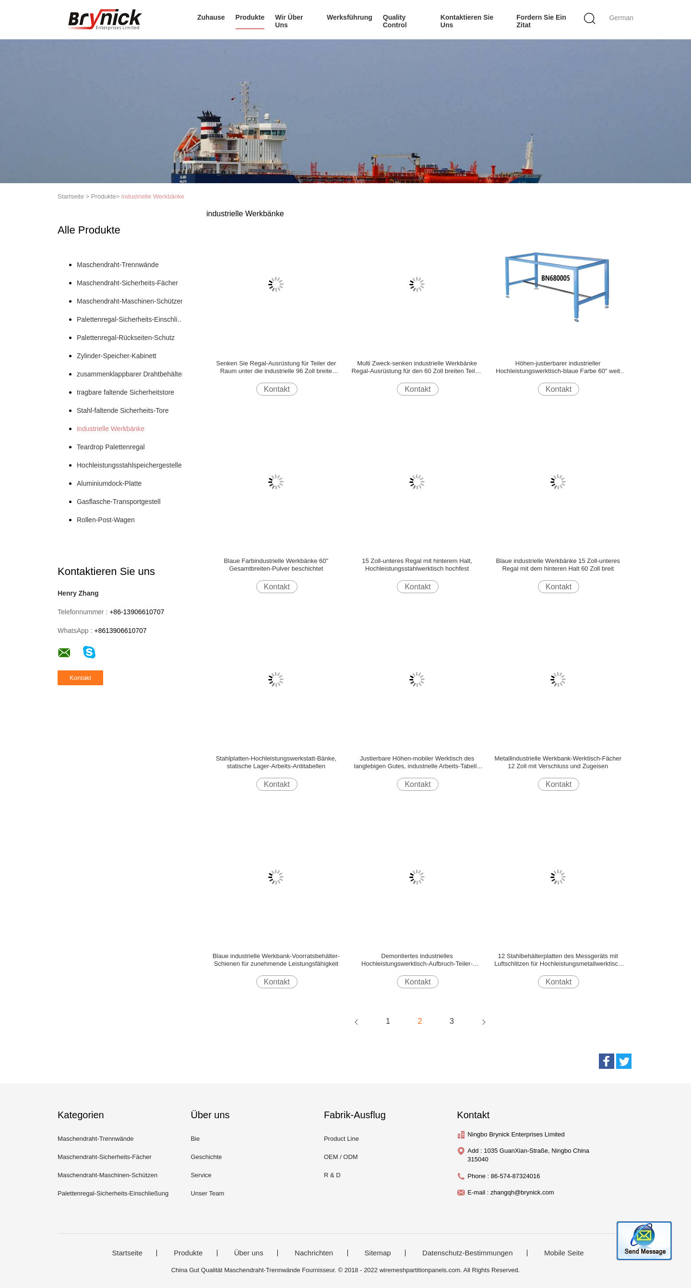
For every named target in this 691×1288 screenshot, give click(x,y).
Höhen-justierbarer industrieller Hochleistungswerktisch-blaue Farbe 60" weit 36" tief (558, 367)
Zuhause (211, 17)
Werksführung (349, 17)
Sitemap (378, 1253)
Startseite (127, 1253)
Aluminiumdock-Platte (109, 483)
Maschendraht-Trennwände (118, 265)
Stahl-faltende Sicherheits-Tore (122, 410)
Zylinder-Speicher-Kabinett (116, 356)
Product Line (341, 1138)
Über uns (248, 1253)
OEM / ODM (341, 1156)
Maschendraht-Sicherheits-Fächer (127, 283)
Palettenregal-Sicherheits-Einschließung (131, 319)
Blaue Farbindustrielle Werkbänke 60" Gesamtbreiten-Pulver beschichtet (276, 564)
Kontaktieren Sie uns (467, 21)
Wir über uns (289, 21)
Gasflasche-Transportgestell (119, 501)
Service (201, 1175)
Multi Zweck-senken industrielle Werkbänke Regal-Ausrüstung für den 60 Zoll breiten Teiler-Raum (417, 367)
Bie (195, 1138)
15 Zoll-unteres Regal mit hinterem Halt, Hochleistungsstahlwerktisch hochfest (417, 564)
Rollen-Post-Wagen (106, 520)
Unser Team (207, 1193)
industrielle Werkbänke (152, 196)
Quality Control (395, 21)
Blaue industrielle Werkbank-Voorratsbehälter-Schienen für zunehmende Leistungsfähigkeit (276, 959)
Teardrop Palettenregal (111, 447)
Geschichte (206, 1156)
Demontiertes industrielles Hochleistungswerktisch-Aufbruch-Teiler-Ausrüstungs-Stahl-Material (417, 960)
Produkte (250, 17)
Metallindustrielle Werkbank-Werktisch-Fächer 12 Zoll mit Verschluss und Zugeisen (557, 762)
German (621, 18)
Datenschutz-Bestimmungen (467, 1253)
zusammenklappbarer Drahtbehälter (130, 374)
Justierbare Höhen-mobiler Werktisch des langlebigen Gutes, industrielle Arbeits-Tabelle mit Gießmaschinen (417, 762)
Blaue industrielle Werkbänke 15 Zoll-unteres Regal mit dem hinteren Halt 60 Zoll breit (558, 564)
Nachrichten (314, 1253)
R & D (332, 1175)
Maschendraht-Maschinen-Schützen (130, 301)
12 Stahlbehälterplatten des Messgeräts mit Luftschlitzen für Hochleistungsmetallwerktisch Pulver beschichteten (557, 960)
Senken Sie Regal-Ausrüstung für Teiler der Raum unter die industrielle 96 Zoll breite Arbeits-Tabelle (276, 367)
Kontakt (277, 389)
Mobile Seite (564, 1253)
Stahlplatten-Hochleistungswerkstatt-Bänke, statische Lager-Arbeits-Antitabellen (276, 762)
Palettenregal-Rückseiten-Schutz (126, 337)
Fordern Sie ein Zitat (541, 21)
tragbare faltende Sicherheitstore (125, 392)
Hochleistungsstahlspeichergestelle (129, 465)
